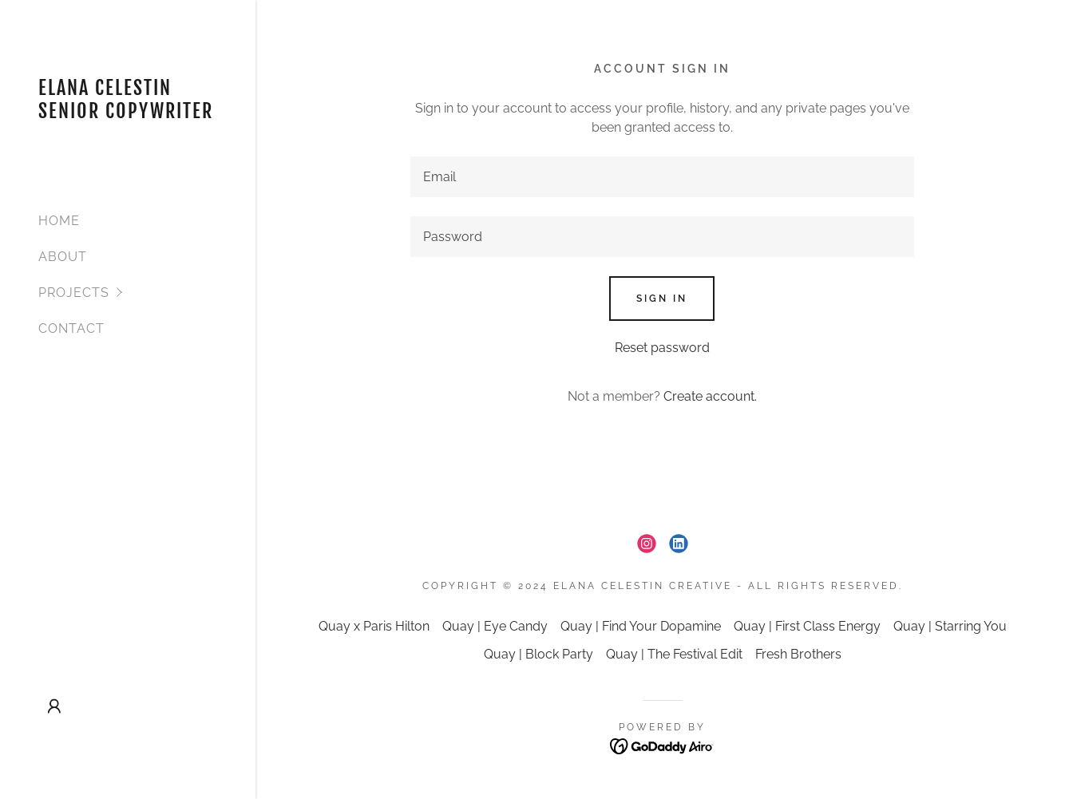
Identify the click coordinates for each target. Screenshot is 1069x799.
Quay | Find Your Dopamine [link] (640, 626)
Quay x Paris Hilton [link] (374, 626)
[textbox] (662, 176)
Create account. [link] (710, 396)
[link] (127, 113)
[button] (146, 293)
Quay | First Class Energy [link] (807, 626)
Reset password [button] (662, 347)
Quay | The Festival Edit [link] (674, 654)
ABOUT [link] (62, 256)
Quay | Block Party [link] (538, 654)
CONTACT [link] (71, 328)
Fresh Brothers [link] (798, 654)
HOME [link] (59, 220)
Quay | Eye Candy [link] (495, 626)
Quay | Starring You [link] (950, 626)
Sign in (661, 298)
